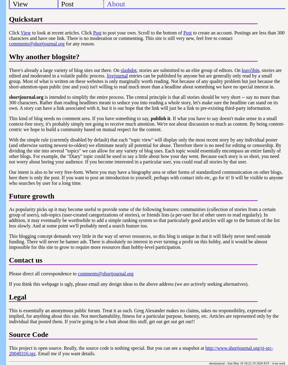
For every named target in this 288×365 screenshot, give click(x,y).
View (20, 4)
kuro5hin (250, 70)
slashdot (128, 70)
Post (67, 4)
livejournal (117, 75)
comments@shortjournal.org (37, 43)
